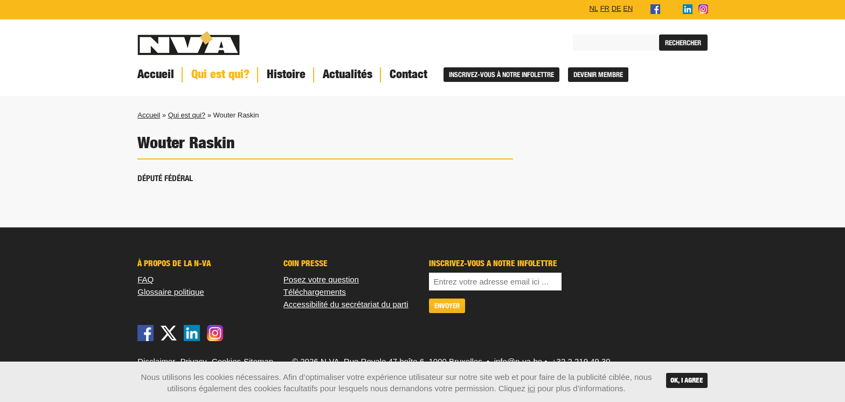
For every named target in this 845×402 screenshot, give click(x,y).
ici (531, 388)
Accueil (155, 74)
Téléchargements (314, 291)
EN (628, 8)
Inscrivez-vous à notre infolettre (501, 75)
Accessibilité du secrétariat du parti (345, 304)
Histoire (286, 74)
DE (616, 8)
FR (604, 8)
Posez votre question (321, 279)
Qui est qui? (220, 74)
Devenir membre (598, 75)
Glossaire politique (170, 291)
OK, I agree (686, 380)
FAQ (145, 279)
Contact (408, 74)
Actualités (347, 74)
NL (593, 8)
